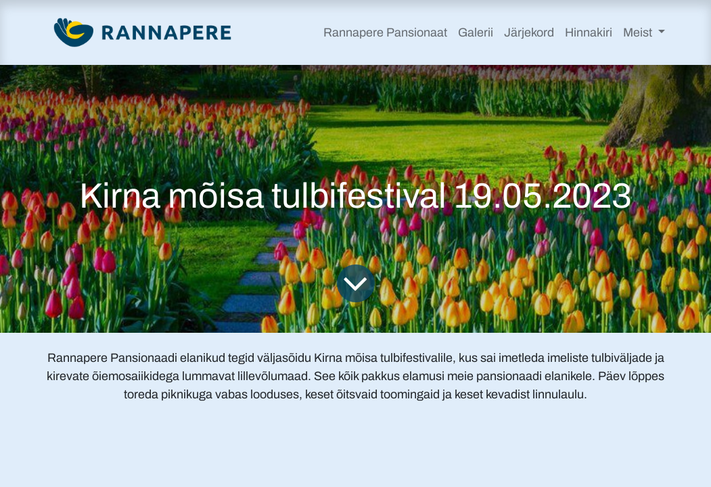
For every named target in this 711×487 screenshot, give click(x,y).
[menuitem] (385, 32)
